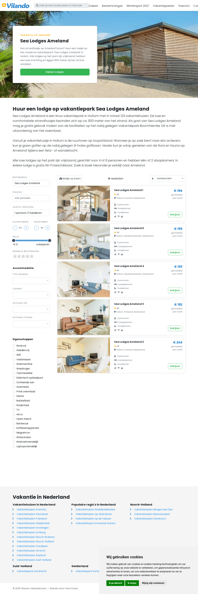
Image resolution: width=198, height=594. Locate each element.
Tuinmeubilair (24, 373)
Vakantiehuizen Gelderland (33, 523)
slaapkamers (21, 222)
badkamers (41, 222)
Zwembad (22, 387)
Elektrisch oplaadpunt (29, 378)
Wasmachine (24, 364)
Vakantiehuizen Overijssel (32, 546)
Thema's (184, 6)
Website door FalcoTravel (64, 588)
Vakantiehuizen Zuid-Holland (34, 560)
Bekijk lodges (55, 72)
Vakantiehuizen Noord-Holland (35, 541)
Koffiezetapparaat (27, 428)
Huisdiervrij (22, 350)
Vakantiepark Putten (88, 571)
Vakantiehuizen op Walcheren (93, 514)
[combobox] (31, 280)
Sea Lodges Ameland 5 (129, 228)
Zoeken (93, 6)
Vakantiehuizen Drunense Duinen (95, 523)
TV (18, 410)
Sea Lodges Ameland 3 (129, 304)
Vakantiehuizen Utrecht (31, 550)
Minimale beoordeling (26, 251)
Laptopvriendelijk (26, 446)
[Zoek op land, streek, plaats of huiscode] (61, 5)
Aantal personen (23, 207)
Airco (19, 414)
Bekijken (175, 214)
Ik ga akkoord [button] (115, 583)
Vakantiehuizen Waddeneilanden (95, 509)
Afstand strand (22, 317)
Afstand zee (20, 303)
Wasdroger (23, 368)
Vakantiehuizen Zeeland (31, 555)
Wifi (18, 355)
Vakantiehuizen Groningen (33, 528)
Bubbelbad (23, 400)
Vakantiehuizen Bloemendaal (152, 514)
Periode (17, 192)
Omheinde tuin (25, 382)
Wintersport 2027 (138, 6)
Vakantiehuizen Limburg (31, 532)
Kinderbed (22, 405)
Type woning (20, 274)
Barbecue (22, 423)
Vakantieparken (163, 6)
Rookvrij (21, 345)
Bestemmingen (112, 6)
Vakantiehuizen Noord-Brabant (36, 537)
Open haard (23, 419)
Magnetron (23, 432)
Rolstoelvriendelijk (27, 442)
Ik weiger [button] (132, 583)
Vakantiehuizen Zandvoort (150, 518)
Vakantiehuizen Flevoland (32, 514)
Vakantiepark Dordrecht (32, 571)
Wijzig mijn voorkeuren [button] (153, 583)
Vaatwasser (23, 359)
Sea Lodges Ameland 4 (129, 266)
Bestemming (20, 177)
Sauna (20, 396)
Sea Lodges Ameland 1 (128, 190)
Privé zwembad (25, 391)
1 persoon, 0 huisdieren (28, 213)
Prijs (16, 236)
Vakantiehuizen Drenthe (31, 509)
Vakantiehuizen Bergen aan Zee (153, 509)
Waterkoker (23, 437)
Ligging (17, 288)
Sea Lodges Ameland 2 (129, 342)
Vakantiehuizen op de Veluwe (93, 518)
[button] (72, 218)
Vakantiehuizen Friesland (32, 518)
